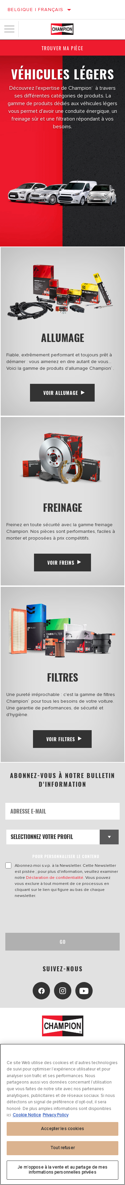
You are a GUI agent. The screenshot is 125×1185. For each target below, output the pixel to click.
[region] (62, 1114)
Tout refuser (62, 1148)
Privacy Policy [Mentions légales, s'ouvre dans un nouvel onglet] (55, 1115)
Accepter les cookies (62, 1128)
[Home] (62, 29)
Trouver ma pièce (63, 48)
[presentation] (61, 916)
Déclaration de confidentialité (54, 877)
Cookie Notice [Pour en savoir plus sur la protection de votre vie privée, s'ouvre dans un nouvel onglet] (27, 1115)
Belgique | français (36, 9)
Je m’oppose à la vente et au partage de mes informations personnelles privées (62, 1170)
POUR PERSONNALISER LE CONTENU (65, 856)
